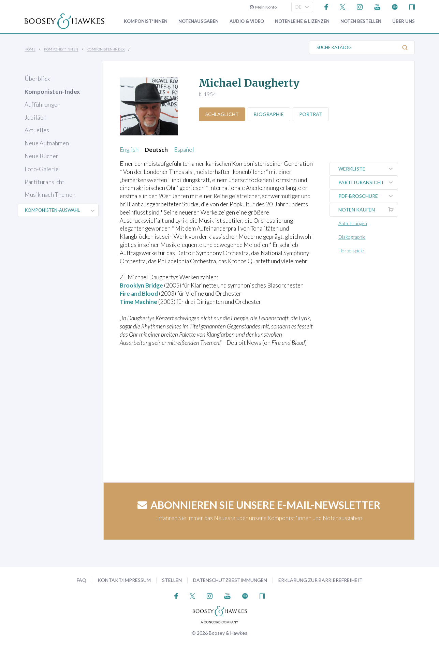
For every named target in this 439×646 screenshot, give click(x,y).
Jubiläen (36, 117)
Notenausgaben (198, 21)
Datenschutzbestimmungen (230, 580)
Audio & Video (247, 21)
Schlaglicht (222, 114)
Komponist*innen (145, 21)
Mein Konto (263, 7)
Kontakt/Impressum (124, 580)
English (129, 149)
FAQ (81, 580)
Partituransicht (44, 182)
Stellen (172, 580)
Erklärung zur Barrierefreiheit (320, 580)
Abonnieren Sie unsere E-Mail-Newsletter (258, 505)
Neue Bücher (42, 156)
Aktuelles (37, 130)
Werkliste (368, 168)
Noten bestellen (360, 21)
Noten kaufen (368, 209)
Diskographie (352, 237)
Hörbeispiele (351, 250)
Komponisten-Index (106, 49)
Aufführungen (43, 104)
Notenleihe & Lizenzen (302, 21)
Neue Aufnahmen (47, 143)
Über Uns (403, 21)
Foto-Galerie (42, 169)
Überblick (37, 78)
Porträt (311, 114)
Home (30, 49)
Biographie (269, 114)
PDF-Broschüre (368, 196)
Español (184, 149)
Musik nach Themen (50, 194)
